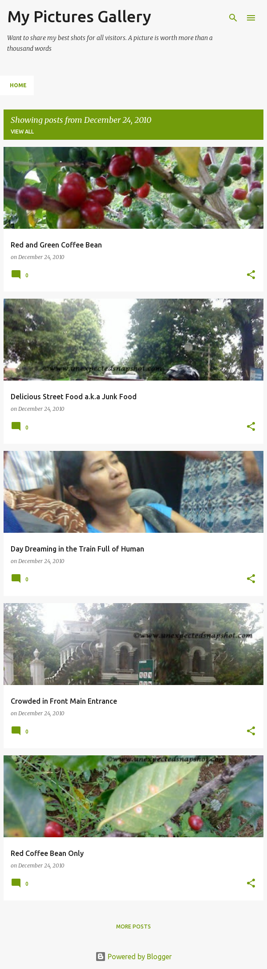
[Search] (233, 17)
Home (18, 85)
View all (22, 131)
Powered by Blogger (133, 957)
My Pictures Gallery (79, 16)
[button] (251, 275)
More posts (133, 926)
